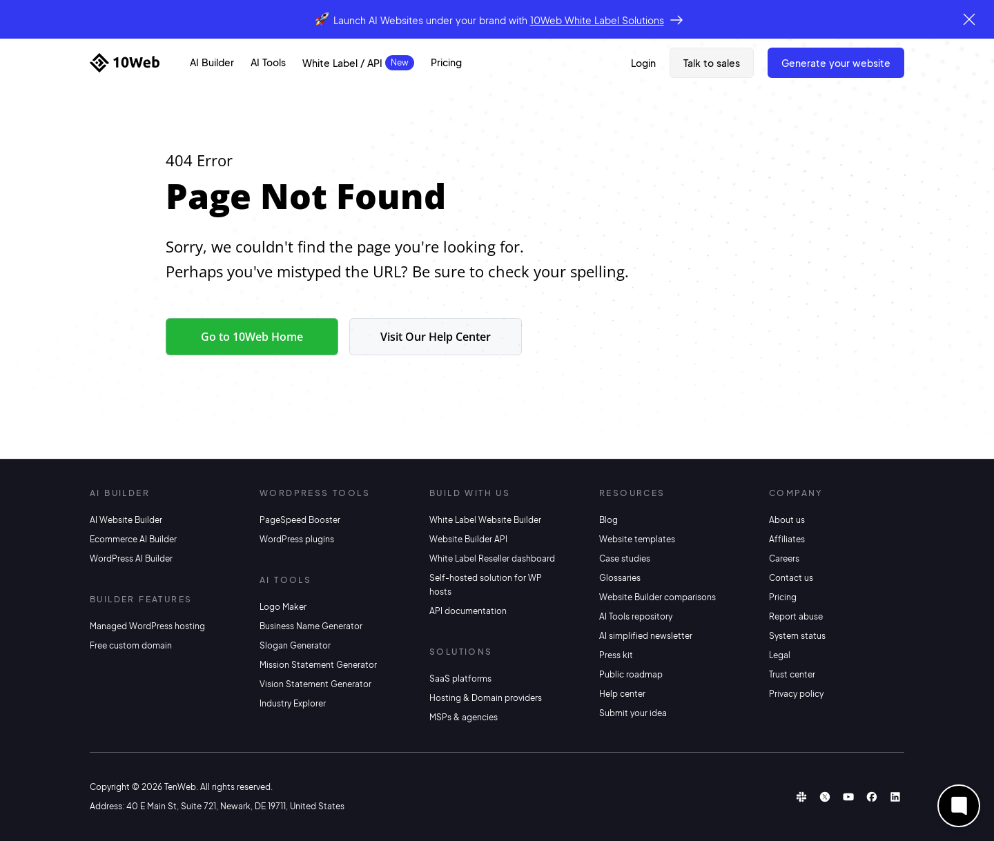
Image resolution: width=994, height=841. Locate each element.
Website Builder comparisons (657, 597)
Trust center (792, 674)
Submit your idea (633, 713)
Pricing (446, 62)
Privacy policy (796, 694)
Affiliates (787, 539)
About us (787, 520)
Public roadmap (631, 674)
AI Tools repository (635, 616)
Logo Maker (283, 607)
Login (643, 63)
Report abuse (796, 616)
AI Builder (212, 62)
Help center (622, 694)
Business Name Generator (311, 626)
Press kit (616, 655)
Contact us (791, 578)
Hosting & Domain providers (485, 698)
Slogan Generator (295, 645)
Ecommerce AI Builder (133, 539)
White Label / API (342, 63)
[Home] (124, 62)
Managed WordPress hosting (147, 626)
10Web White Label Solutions (597, 20)
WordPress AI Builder (131, 558)
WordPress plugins (297, 539)
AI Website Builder (126, 520)
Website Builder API (468, 539)
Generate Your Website (835, 63)
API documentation (468, 611)
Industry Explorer (293, 703)
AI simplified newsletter (645, 636)
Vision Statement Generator (315, 684)
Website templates (637, 539)
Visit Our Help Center (435, 336)
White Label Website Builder (485, 520)
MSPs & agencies (463, 717)
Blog (608, 520)
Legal (779, 655)
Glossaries (620, 578)
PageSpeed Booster (300, 520)
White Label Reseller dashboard (492, 558)
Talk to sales (711, 63)
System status (797, 636)
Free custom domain (131, 645)
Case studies (624, 558)
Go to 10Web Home (252, 336)
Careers (784, 558)
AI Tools (268, 62)
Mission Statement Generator (318, 665)
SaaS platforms (460, 678)
